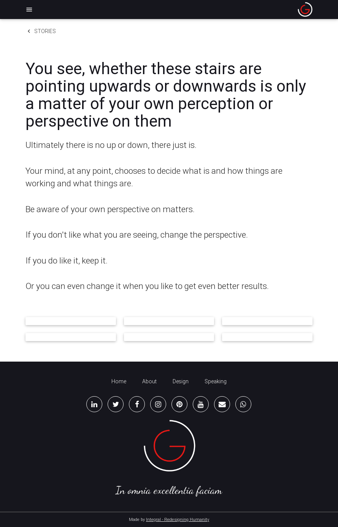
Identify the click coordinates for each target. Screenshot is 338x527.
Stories (40, 31)
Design (181, 381)
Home (118, 381)
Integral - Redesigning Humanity (177, 519)
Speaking (216, 381)
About (149, 381)
